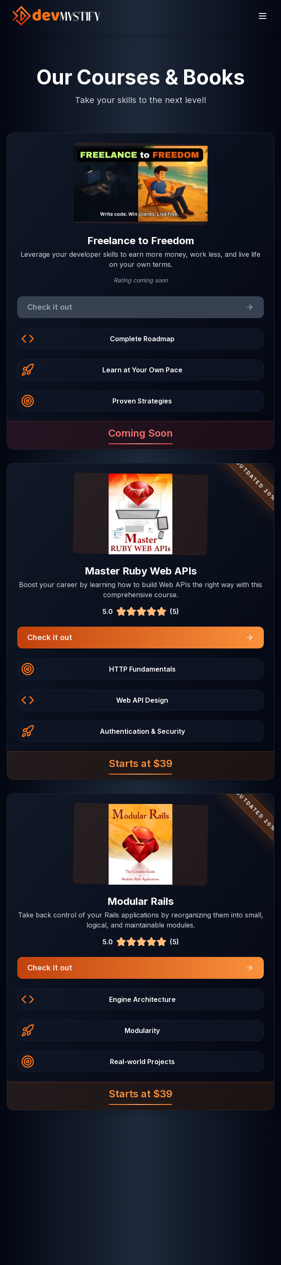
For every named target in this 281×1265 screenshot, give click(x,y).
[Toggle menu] (262, 16)
